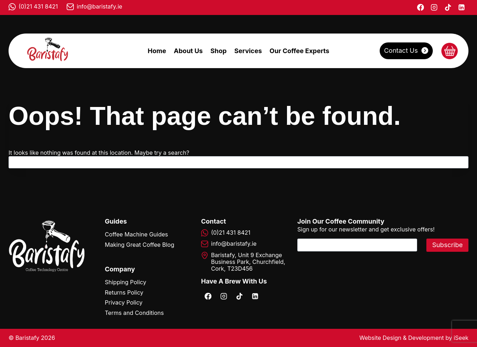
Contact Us (401, 50)
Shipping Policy (125, 282)
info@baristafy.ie (99, 6)
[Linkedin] (461, 7)
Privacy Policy (124, 302)
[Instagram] (434, 7)
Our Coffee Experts (299, 51)
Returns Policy (124, 292)
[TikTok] (448, 7)
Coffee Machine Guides (136, 234)
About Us (188, 51)
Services (248, 51)
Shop (218, 51)
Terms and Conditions (134, 312)
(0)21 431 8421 (38, 6)
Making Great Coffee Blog (139, 244)
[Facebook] (420, 7)
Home (157, 51)
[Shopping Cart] (449, 51)
